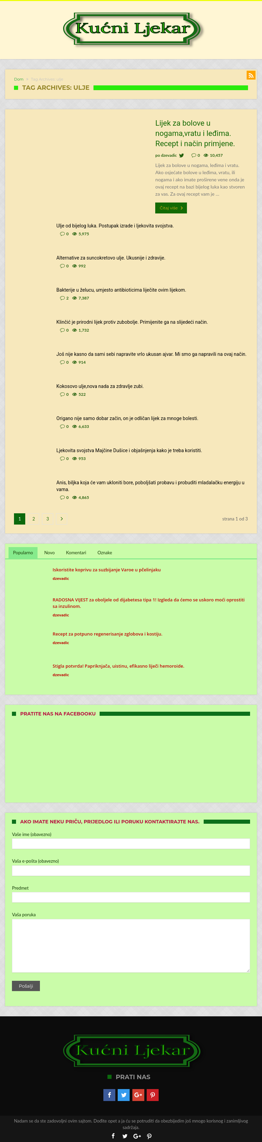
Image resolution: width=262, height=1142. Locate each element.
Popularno (23, 552)
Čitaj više (172, 208)
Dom (19, 79)
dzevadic (169, 155)
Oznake (105, 552)
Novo (49, 552)
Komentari (76, 552)
